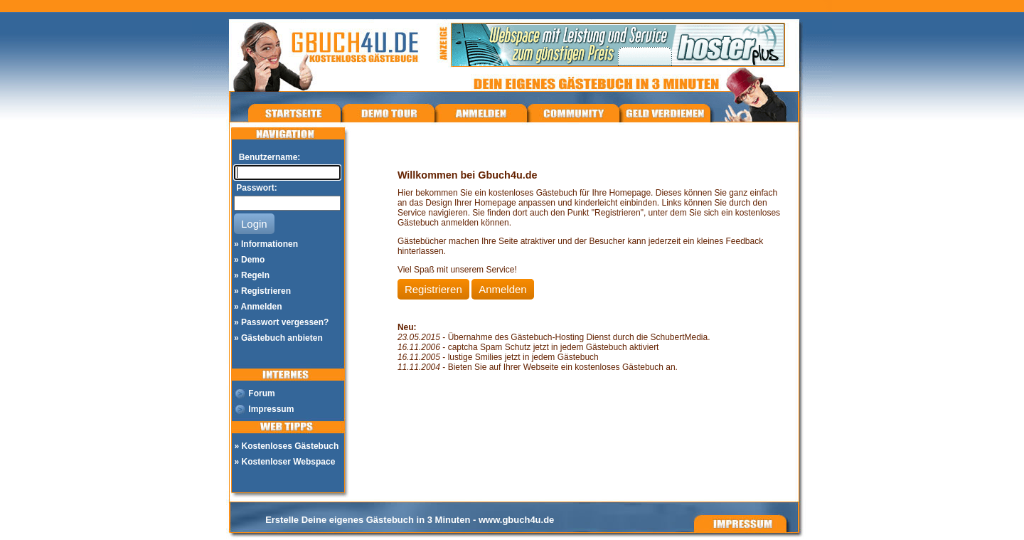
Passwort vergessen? (285, 322)
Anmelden (261, 307)
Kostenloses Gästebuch (290, 446)
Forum (261, 393)
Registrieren (266, 291)
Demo (253, 260)
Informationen (269, 244)
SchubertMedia (679, 337)
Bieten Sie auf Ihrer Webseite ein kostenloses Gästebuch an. (563, 367)
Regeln (255, 275)
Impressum (271, 409)
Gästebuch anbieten (282, 338)
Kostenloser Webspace (289, 462)
